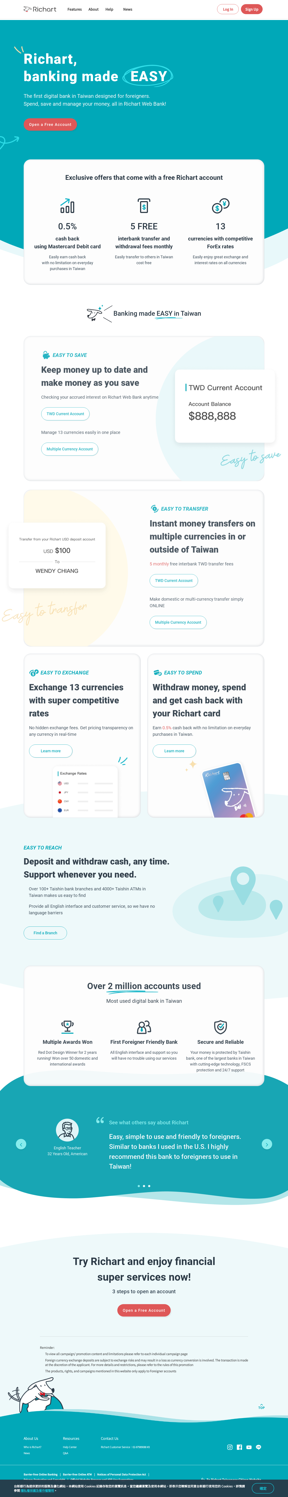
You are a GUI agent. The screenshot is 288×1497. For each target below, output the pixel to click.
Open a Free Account (50, 124)
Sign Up (251, 9)
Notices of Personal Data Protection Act (121, 1474)
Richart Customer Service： (125, 1447)
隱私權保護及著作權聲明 (37, 1490)
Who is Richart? (32, 1447)
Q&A (65, 1453)
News (27, 1453)
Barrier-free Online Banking (40, 1474)
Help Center (70, 1447)
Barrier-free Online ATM (77, 1474)
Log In (228, 9)
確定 (263, 1488)
